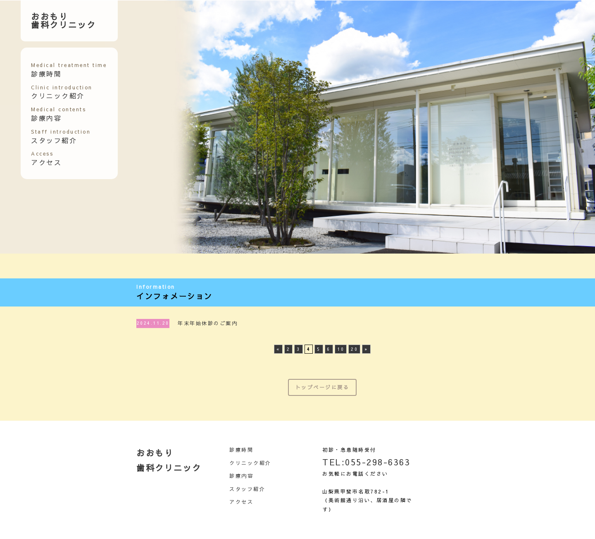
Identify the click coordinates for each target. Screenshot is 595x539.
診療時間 (241, 449)
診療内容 (58, 114)
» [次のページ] (366, 349)
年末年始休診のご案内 (208, 323)
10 (340, 349)
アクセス (46, 158)
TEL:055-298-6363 (366, 461)
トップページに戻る (322, 387)
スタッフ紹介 (60, 136)
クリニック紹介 (62, 92)
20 (354, 349)
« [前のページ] (278, 349)
